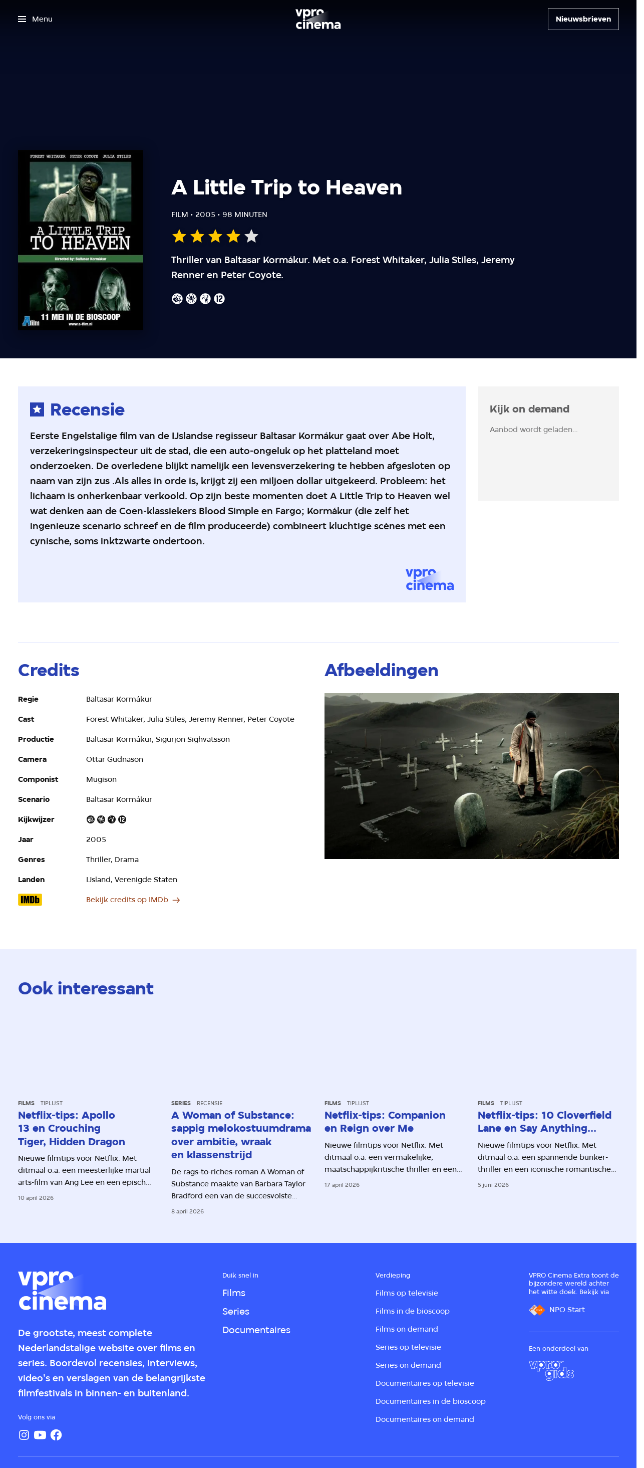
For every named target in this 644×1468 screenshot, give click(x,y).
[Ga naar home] (318, 19)
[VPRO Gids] (551, 1371)
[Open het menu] (35, 19)
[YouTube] (40, 1435)
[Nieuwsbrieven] (583, 19)
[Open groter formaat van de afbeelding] (472, 776)
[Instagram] (24, 1435)
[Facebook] (56, 1435)
